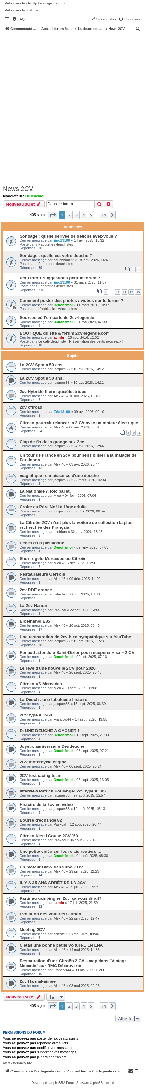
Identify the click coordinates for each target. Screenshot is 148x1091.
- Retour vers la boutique (20, 10)
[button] (52, 215)
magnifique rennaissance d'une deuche (59, 475)
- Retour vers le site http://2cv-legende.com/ (34, 3)
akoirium (60, 532)
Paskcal (60, 610)
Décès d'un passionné (42, 543)
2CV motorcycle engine (43, 762)
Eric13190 (62, 240)
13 (138, 292)
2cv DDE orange (36, 589)
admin (59, 337)
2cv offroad (31, 407)
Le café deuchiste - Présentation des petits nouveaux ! (80, 341)
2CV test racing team (40, 775)
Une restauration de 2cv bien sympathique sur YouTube (75, 636)
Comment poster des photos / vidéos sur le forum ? (71, 300)
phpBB (58, 1083)
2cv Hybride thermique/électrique (53, 391)
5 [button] (91, 215)
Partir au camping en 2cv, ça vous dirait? (61, 898)
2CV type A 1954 (36, 715)
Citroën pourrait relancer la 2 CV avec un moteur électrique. (79, 422)
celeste (59, 594)
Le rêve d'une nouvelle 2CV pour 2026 (58, 668)
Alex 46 (59, 396)
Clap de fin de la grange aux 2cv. (52, 441)
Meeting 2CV (32, 929)
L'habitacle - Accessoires (57, 309)
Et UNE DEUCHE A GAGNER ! (49, 730)
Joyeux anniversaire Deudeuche (52, 746)
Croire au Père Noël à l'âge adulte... (55, 506)
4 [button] (84, 215)
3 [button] (76, 215)
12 (131, 292)
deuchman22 (64, 260)
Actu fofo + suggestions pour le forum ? (60, 278)
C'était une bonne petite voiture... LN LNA (61, 945)
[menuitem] (18, 19)
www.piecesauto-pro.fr (19, 1062)
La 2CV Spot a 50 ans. (42, 364)
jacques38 (62, 369)
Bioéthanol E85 (35, 621)
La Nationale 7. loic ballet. (45, 491)
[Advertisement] (74, 107)
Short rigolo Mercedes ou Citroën (53, 558)
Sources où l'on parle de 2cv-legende (57, 317)
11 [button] (103, 215)
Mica (57, 495)
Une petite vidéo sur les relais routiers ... (60, 851)
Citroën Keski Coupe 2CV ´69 (49, 835)
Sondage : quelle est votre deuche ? (56, 255)
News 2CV (18, 188)
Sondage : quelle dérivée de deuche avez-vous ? (68, 236)
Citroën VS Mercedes (41, 683)
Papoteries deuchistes (55, 244)
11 (124, 292)
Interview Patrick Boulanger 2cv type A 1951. (64, 791)
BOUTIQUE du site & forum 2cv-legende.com (65, 333)
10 (117, 292)
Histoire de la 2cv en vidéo (46, 804)
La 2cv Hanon (33, 605)
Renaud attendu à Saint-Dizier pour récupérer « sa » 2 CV (77, 652)
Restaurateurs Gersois (42, 574)
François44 (62, 719)
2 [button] (69, 215)
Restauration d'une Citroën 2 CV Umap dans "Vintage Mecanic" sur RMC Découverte (73, 963)
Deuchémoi (34, 196)
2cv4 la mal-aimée (38, 981)
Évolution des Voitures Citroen (50, 914)
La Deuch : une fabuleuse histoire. (54, 699)
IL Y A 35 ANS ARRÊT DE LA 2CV (53, 882)
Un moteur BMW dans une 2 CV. (52, 867)
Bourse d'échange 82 (41, 820)
